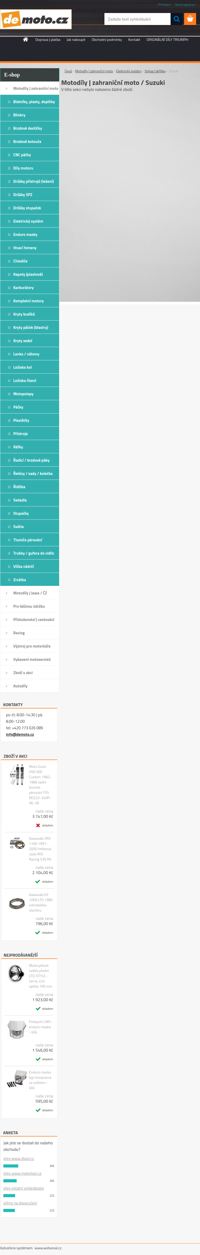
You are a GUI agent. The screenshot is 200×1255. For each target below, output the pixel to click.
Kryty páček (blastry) (30, 327)
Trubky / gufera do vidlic (33, 553)
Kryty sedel (22, 341)
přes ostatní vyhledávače (23, 1188)
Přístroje (20, 434)
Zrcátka (19, 580)
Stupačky (21, 513)
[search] (177, 19)
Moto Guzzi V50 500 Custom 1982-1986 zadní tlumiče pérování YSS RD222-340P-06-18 (40, 785)
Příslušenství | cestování (33, 620)
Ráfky (18, 447)
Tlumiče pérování (27, 540)
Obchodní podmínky (107, 39)
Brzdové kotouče (27, 142)
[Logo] (36, 19)
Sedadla (20, 500)
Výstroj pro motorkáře (32, 646)
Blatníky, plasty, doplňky (34, 102)
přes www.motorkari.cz (22, 1173)
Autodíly (20, 686)
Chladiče (20, 261)
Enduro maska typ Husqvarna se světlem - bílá (40, 1080)
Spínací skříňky (155, 71)
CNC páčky (22, 155)
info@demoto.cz (20, 734)
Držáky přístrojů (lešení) (33, 181)
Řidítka (19, 487)
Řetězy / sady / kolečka (33, 473)
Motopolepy (23, 394)
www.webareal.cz (48, 1248)
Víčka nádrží (23, 566)
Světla (18, 527)
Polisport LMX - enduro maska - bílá (41, 1027)
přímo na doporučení (20, 1203)
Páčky (18, 407)
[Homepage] (25, 39)
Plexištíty (21, 420)
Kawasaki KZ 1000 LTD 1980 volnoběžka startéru (41, 902)
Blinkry (19, 115)
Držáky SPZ (22, 195)
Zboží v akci (23, 673)
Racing (19, 633)
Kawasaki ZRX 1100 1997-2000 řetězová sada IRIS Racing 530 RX (40, 849)
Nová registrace (185, 4)
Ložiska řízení (24, 381)
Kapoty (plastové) (28, 274)
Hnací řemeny (24, 248)
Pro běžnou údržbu (29, 606)
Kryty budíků (24, 314)
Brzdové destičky (27, 128)
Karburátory (23, 288)
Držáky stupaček (27, 208)
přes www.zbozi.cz (18, 1159)
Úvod (68, 71)
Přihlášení (164, 4)
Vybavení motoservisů (32, 659)
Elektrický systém (28, 221)
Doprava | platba (47, 39)
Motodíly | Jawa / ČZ (30, 593)
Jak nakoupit (76, 39)
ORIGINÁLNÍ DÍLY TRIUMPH (167, 39)
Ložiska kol (22, 367)
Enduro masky (25, 234)
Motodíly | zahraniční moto (35, 88)
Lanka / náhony (26, 354)
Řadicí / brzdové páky (31, 460)
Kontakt (134, 39)
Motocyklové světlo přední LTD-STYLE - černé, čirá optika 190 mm (40, 976)
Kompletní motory (28, 301)
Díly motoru (23, 168)
